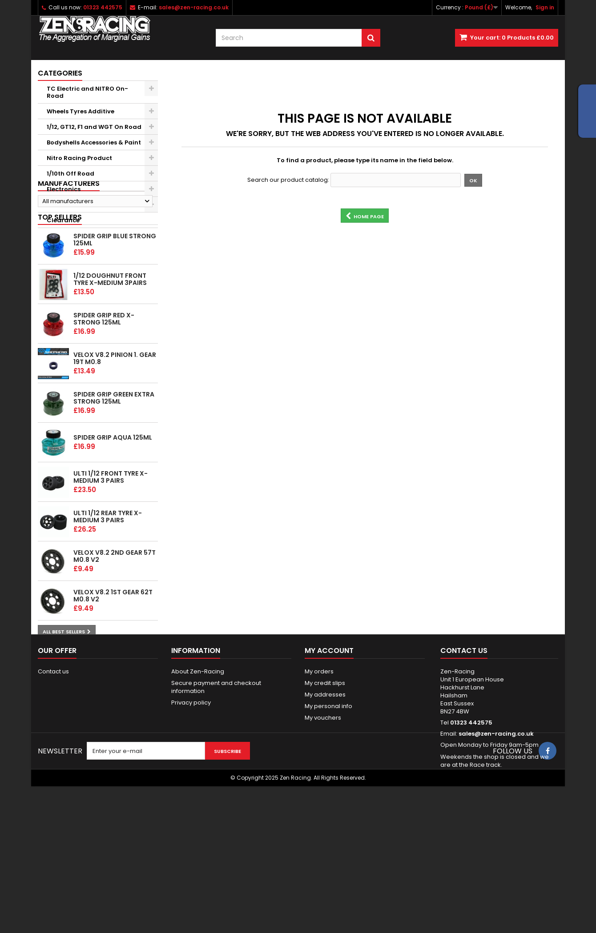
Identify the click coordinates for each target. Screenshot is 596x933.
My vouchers (323, 817)
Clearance (63, 220)
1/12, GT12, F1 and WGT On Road (94, 127)
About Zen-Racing (197, 770)
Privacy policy (191, 801)
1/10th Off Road (70, 173)
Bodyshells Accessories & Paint (94, 142)
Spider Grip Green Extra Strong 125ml (113, 467)
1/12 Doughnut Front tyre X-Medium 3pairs (110, 348)
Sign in (545, 7)
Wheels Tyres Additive (80, 111)
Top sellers (60, 286)
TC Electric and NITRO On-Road (87, 92)
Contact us (53, 770)
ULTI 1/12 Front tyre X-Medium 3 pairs (110, 546)
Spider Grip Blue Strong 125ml (114, 309)
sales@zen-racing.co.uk (496, 833)
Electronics (64, 189)
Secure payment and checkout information (216, 786)
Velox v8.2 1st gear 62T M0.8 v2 (113, 665)
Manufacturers (69, 243)
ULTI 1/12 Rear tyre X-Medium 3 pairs (107, 586)
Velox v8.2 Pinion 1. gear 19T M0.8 (114, 428)
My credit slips (325, 782)
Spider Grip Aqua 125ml (112, 506)
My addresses (325, 793)
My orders (319, 770)
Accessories (65, 204)
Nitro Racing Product (79, 158)
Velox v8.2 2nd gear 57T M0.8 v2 (114, 625)
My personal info (328, 805)
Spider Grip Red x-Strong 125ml (103, 388)
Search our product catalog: (288, 180)
